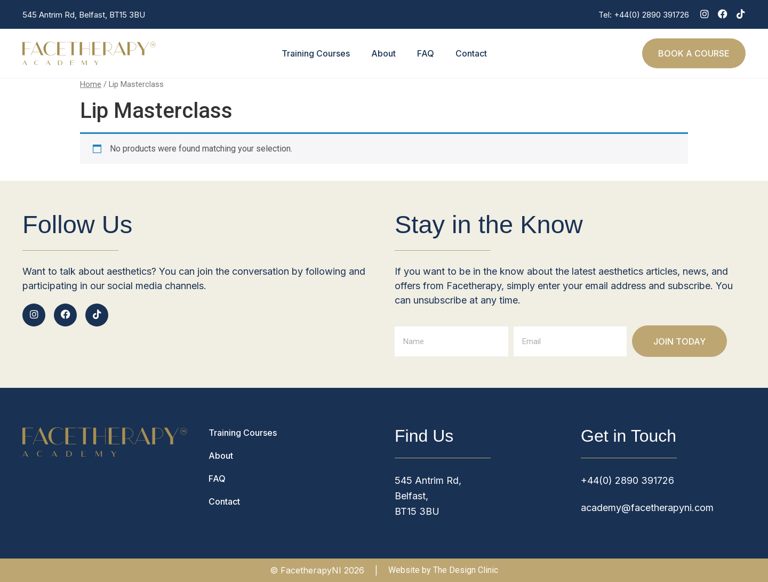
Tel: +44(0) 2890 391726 (643, 15)
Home (90, 84)
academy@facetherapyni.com (647, 507)
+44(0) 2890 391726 (627, 480)
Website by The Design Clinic (443, 570)
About (383, 53)
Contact (471, 53)
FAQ (425, 53)
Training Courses (316, 53)
